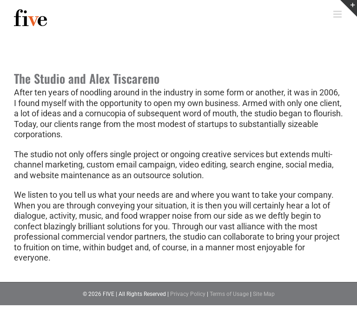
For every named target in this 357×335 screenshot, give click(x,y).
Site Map (264, 294)
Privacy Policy (187, 294)
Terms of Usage (229, 294)
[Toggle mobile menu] (338, 14)
